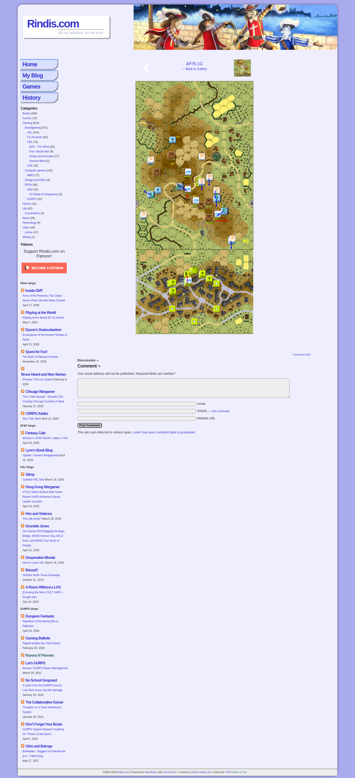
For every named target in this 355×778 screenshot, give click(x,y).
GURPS (32, 199)
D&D (30, 189)
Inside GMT (34, 291)
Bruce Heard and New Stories (43, 374)
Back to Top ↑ (240, 772)
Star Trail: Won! (31, 418)
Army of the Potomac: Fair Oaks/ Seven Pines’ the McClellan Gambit (44, 298)
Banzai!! (32, 570)
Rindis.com (53, 24)
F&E (29, 142)
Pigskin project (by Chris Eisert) (41, 643)
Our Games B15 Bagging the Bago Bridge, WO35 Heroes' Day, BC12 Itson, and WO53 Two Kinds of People (43, 538)
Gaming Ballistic (38, 638)
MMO (30, 175)
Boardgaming (33, 127)
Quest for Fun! (36, 352)
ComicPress (169, 772)
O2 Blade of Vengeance (43, 194)
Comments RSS (302, 354)
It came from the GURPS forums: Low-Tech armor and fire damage (42, 688)
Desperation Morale (40, 557)
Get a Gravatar (221, 411)
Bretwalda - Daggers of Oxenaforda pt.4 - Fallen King (43, 754)
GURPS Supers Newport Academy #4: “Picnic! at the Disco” (43, 732)
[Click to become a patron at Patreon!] (44, 274)
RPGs (28, 184)
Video (25, 227)
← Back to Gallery (194, 69)
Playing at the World (41, 313)
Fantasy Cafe (36, 433)
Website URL (206, 418)
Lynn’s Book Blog (39, 450)
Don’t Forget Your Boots (44, 724)
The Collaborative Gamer (44, 702)
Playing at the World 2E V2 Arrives (43, 317)
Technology (29, 222)
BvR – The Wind (39, 146)
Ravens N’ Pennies (40, 655)
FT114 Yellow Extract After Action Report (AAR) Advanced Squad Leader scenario (42, 496)
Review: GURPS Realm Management (45, 668)
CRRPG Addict (37, 413)
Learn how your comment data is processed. (164, 432)
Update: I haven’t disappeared (40, 455)
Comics (26, 118)
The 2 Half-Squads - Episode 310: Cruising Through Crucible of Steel (43, 399)
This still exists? (31, 518)
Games (31, 86)
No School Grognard (41, 680)
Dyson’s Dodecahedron (43, 330)
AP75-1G (194, 64)
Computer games (35, 170)
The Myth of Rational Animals (40, 356)
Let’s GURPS (35, 663)
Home (29, 64)
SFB (29, 165)
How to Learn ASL (33, 562)
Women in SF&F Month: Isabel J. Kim (45, 438)
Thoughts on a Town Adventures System (41, 710)
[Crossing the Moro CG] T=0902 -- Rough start (43, 595)
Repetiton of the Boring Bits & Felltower (40, 624)
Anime (28, 232)
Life (24, 208)
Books (26, 113)
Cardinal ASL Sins (33, 479)
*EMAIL (213, 411)
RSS (228, 772)
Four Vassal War (39, 151)
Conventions (32, 213)
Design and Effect (35, 180)
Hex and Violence (39, 514)
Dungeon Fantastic (40, 616)
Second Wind (37, 161)
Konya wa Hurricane (41, 156)
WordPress (151, 772)
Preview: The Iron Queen (37, 379)
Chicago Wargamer (40, 392)
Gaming (27, 123)
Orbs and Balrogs (39, 746)
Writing (26, 237)
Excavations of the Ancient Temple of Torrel (44, 337)
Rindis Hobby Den (202, 772)
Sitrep (30, 474)
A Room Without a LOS (43, 587)
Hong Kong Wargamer (43, 487)
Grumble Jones (37, 526)
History (31, 97)
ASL (29, 132)
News (25, 218)
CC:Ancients (34, 137)
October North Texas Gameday (41, 575)
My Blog (32, 75)
